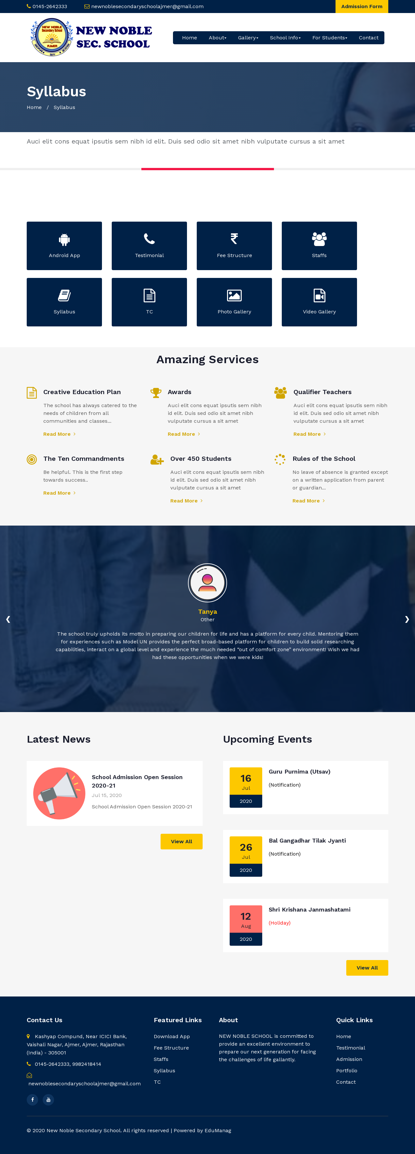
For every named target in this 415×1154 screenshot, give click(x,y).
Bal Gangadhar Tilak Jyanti (307, 840)
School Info (284, 37)
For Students (328, 37)
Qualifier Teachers (322, 392)
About (216, 37)
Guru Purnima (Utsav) (300, 771)
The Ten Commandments (83, 458)
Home (189, 37)
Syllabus (164, 1070)
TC (157, 1082)
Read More (59, 434)
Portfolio (346, 1070)
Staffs (161, 1059)
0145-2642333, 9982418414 (64, 1064)
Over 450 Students (200, 458)
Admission (349, 1059)
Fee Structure (171, 1048)
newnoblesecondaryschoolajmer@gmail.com (147, 6)
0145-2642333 (50, 6)
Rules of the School (324, 458)
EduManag (218, 1130)
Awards (179, 392)
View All (181, 841)
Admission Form (361, 6)
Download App (172, 1036)
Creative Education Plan (82, 392)
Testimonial (350, 1048)
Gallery (247, 37)
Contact (369, 37)
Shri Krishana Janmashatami (310, 909)
